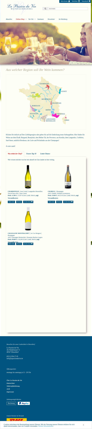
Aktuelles (9, 19)
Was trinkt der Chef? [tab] (15, 154)
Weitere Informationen (45, 427)
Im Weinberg (63, 19)
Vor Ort (30, 19)
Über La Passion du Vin (14, 380)
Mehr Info (11, 202)
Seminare (40, 19)
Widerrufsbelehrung (13, 386)
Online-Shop (20, 19)
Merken (19, 202)
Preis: (10, 195)
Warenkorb (85, 1)
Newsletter (51, 19)
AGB (8, 389)
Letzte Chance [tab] (45, 154)
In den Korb (28, 202)
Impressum (10, 392)
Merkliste (75, 1)
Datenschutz (10, 383)
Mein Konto (64, 1)
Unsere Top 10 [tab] (31, 154)
